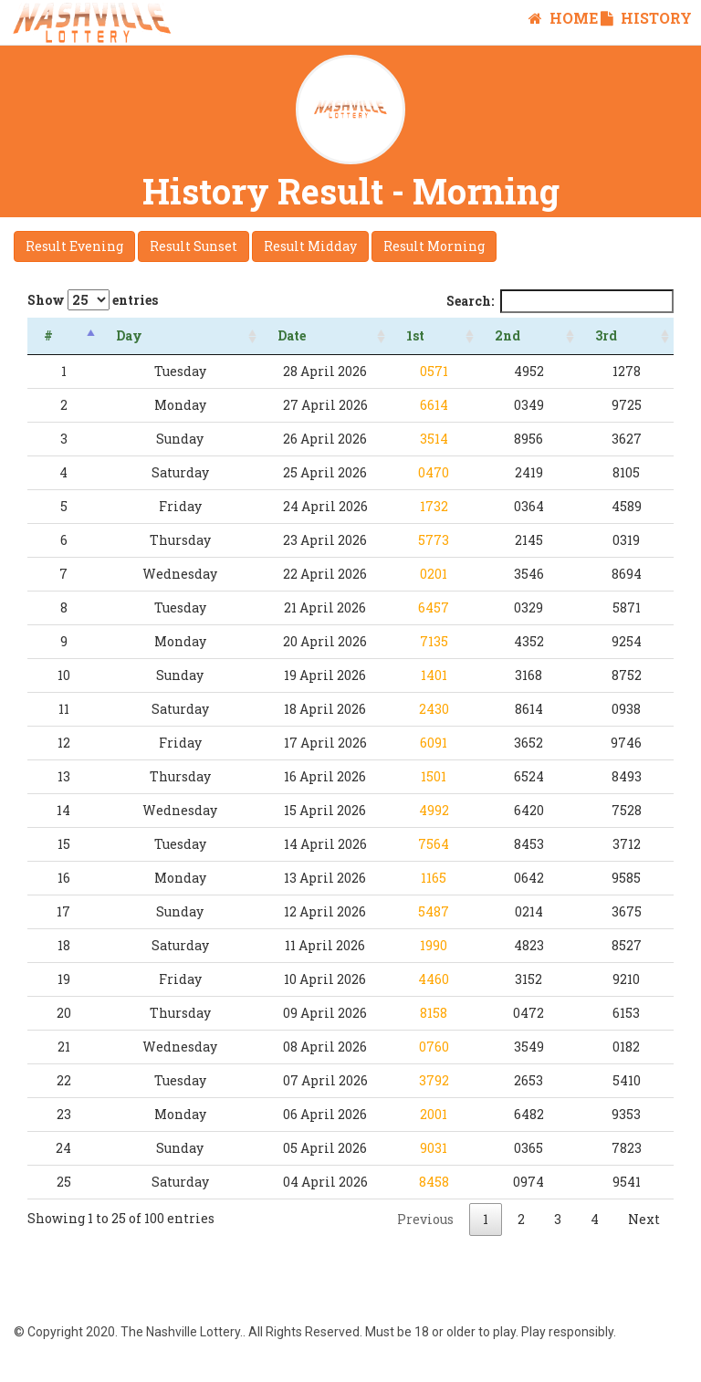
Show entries (92, 299)
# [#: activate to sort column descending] (48, 335)
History (646, 17)
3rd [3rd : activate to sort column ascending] (617, 335)
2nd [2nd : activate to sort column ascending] (530, 335)
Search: (560, 301)
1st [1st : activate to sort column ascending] (448, 335)
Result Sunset (193, 246)
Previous (425, 1219)
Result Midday (310, 246)
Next (644, 1219)
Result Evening (74, 246)
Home (563, 17)
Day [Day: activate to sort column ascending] (122, 335)
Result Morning (434, 246)
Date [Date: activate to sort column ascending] (264, 335)
